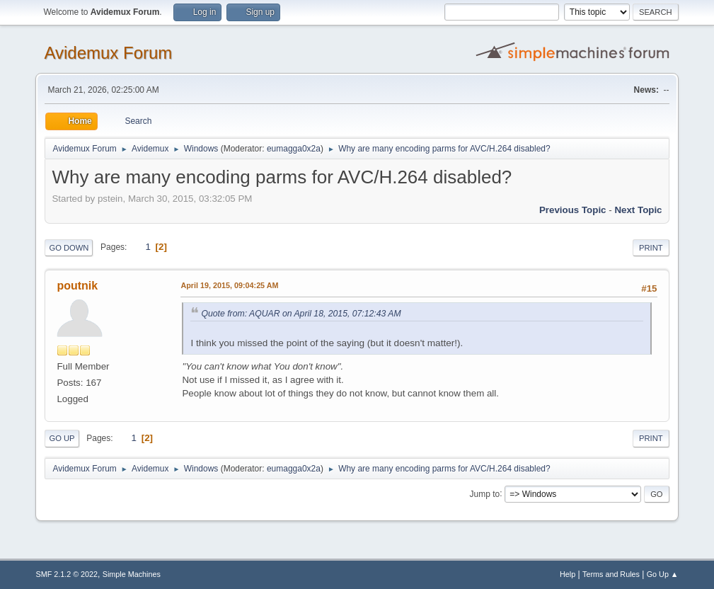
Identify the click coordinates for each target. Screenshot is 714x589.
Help (567, 574)
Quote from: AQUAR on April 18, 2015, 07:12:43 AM (301, 314)
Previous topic (572, 210)
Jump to (485, 493)
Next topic (638, 210)
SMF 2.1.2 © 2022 (66, 574)
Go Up (61, 438)
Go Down (68, 248)
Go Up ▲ (663, 574)
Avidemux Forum (108, 52)
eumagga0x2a (294, 149)
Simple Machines (132, 574)
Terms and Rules (611, 574)
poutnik (77, 286)
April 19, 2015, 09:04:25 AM (229, 285)
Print (651, 248)
